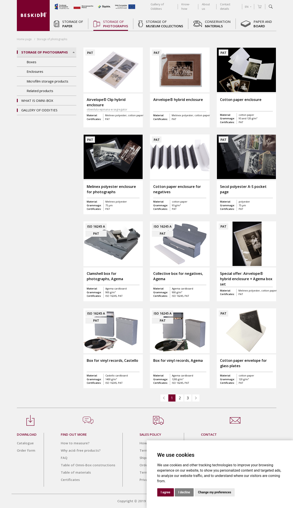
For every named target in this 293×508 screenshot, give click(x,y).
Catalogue (25, 443)
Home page (24, 39)
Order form (26, 450)
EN (248, 7)
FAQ (64, 457)
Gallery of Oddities (39, 110)
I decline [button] (184, 492)
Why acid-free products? (80, 450)
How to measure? (75, 443)
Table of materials (76, 472)
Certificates (70, 479)
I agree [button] (165, 492)
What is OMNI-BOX (37, 100)
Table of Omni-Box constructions (88, 465)
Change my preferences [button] (214, 492)
